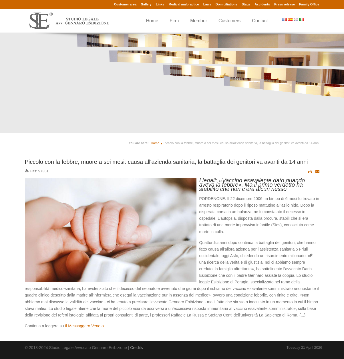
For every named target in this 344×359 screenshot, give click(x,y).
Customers (229, 20)
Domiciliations (226, 4)
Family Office (309, 4)
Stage (246, 4)
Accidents (262, 4)
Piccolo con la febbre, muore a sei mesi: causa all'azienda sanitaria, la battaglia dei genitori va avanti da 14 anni (166, 162)
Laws (207, 4)
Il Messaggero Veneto (84, 326)
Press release (284, 4)
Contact (260, 20)
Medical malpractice (183, 4)
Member (198, 20)
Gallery (146, 4)
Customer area (125, 4)
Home (152, 20)
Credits (136, 347)
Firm (174, 20)
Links (160, 4)
